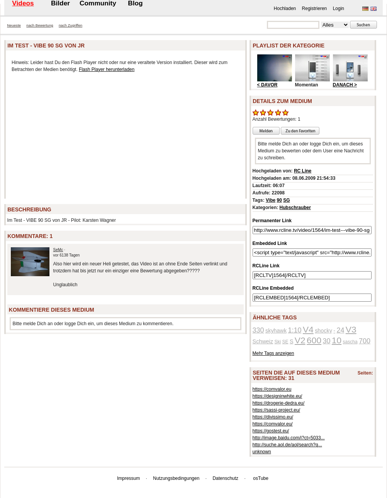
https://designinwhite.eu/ (277, 396)
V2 (300, 340)
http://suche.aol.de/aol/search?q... (287, 444)
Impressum (128, 478)
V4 (308, 329)
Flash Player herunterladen (106, 69)
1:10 (295, 330)
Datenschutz (225, 478)
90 (279, 200)
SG (286, 200)
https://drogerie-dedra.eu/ (279, 403)
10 (336, 340)
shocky (323, 330)
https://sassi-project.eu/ (276, 410)
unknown (262, 451)
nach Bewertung (39, 25)
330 (258, 330)
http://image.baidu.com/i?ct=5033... (289, 438)
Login (338, 8)
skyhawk (276, 330)
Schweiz (263, 341)
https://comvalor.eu (272, 389)
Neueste (14, 25)
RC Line (302, 171)
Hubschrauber (295, 207)
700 (364, 341)
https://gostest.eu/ (271, 431)
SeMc (58, 250)
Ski (278, 341)
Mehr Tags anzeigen (273, 353)
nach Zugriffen (70, 25)
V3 (351, 329)
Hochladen (285, 8)
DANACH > (345, 85)
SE (285, 341)
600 (314, 340)
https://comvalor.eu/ (273, 424)
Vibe (270, 200)
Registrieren (314, 8)
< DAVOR (267, 85)
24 (340, 330)
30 (326, 341)
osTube (260, 478)
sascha (350, 341)
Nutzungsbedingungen (176, 478)
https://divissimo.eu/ (273, 417)
